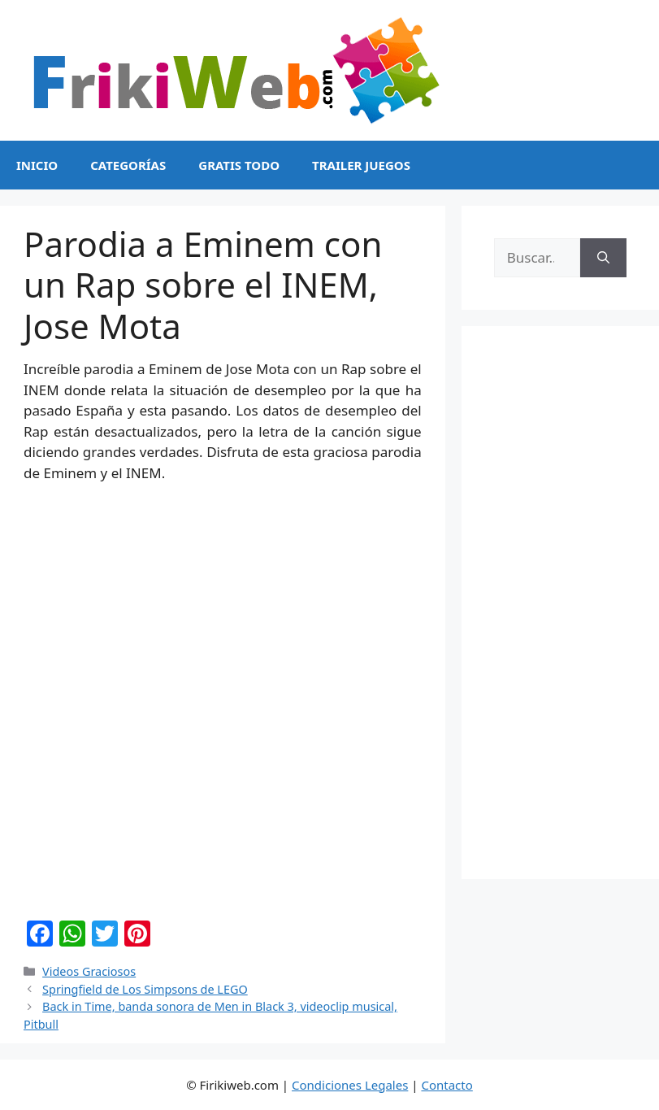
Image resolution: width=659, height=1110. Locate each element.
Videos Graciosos (89, 971)
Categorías (128, 165)
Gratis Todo (239, 165)
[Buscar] (603, 257)
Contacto (446, 1085)
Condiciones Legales (350, 1085)
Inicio (37, 165)
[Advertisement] (560, 603)
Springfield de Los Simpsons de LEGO (145, 989)
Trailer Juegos (361, 165)
